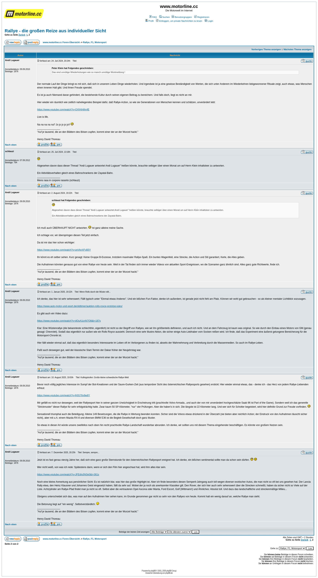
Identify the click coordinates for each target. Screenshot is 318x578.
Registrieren (201, 17)
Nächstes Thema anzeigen (298, 49)
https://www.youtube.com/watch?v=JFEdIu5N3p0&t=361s (68, 474)
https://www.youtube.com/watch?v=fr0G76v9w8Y (63, 395)
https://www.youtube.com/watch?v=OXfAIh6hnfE (63, 109)
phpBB (153, 571)
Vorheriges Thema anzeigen (266, 49)
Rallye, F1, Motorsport (94, 42)
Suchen (164, 17)
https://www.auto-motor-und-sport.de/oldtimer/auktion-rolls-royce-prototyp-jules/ (79, 306)
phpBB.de (169, 573)
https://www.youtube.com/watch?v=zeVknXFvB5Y (64, 249)
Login (209, 21)
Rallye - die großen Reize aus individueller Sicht (55, 30)
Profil (149, 21)
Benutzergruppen (182, 17)
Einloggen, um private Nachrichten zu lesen (179, 21)
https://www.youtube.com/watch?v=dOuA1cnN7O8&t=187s (69, 320)
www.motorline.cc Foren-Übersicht (61, 42)
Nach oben (10, 145)
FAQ (153, 17)
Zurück (21, 35)
